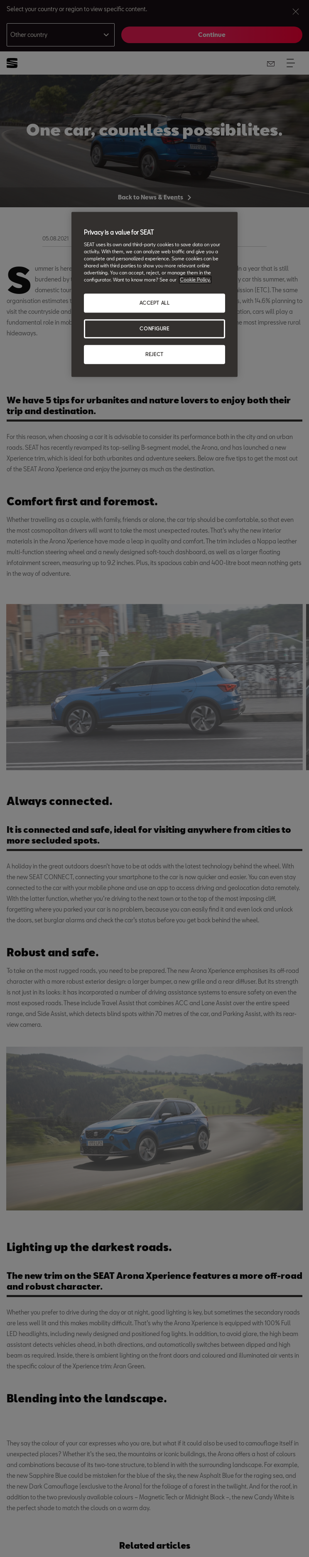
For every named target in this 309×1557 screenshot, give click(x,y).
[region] (154, 294)
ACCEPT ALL (155, 303)
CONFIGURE (154, 329)
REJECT (154, 354)
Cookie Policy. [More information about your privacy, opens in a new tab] (195, 280)
